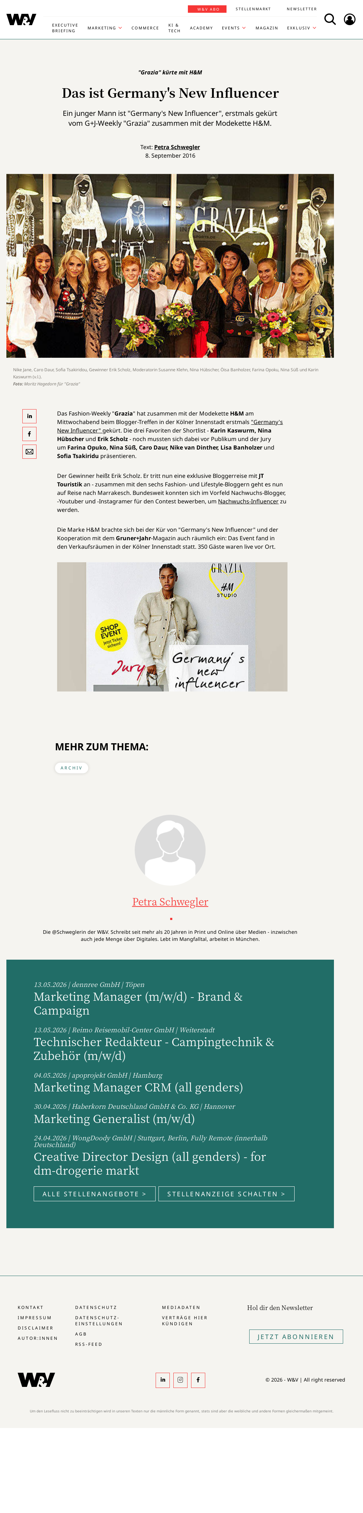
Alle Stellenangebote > (95, 1194)
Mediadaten (181, 1307)
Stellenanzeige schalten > (226, 1194)
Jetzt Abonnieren (296, 1336)
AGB (81, 1334)
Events (231, 27)
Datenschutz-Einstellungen (99, 1321)
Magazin (267, 27)
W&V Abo (208, 9)
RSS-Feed (89, 1344)
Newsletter (302, 8)
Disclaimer (36, 1328)
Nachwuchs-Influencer (248, 501)
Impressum (35, 1318)
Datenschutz (96, 1307)
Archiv (72, 768)
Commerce (145, 27)
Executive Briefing (65, 27)
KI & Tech (174, 27)
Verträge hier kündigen (184, 1321)
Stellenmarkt (253, 8)
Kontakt (31, 1307)
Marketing (102, 27)
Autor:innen (38, 1338)
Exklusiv (299, 27)
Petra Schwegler (177, 147)
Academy (201, 27)
